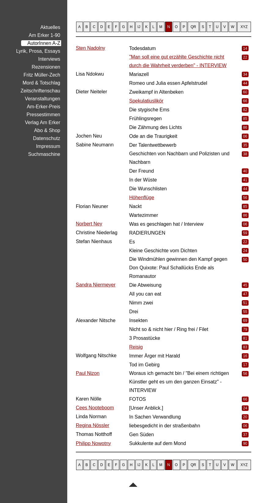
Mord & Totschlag (41, 82)
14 (245, 48)
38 (245, 154)
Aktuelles (50, 27)
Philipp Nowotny (93, 443)
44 (245, 83)
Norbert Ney (89, 223)
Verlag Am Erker (42, 122)
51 (245, 303)
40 (245, 171)
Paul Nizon (87, 373)
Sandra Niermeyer (96, 284)
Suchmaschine (44, 154)
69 (245, 320)
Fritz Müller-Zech (42, 74)
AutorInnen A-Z (43, 43)
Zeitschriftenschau (40, 90)
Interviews (49, 59)
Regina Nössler (92, 425)
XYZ (244, 27)
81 (245, 338)
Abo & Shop (47, 130)
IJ (139, 27)
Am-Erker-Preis (43, 106)
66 (245, 101)
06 (245, 136)
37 (245, 435)
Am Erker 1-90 (44, 35)
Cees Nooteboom (95, 407)
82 (245, 110)
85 (245, 119)
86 (245, 127)
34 (245, 74)
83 (245, 347)
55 (245, 312)
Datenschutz (46, 138)
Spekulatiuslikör (146, 100)
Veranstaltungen (42, 98)
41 (245, 180)
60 (245, 92)
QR (193, 27)
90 (245, 443)
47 (245, 294)
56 (245, 198)
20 (245, 417)
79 (245, 329)
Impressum (48, 146)
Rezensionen (46, 67)
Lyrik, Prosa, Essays (38, 51)
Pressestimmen (43, 114)
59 (245, 233)
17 (245, 365)
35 (245, 145)
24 (245, 251)
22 (245, 57)
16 (245, 356)
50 (245, 259)
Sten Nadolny (90, 48)
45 (245, 285)
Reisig (135, 347)
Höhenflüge (141, 197)
